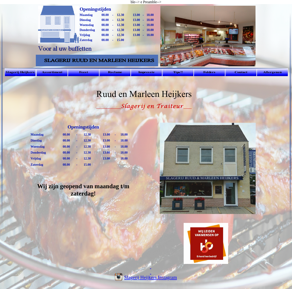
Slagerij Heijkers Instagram (150, 277)
